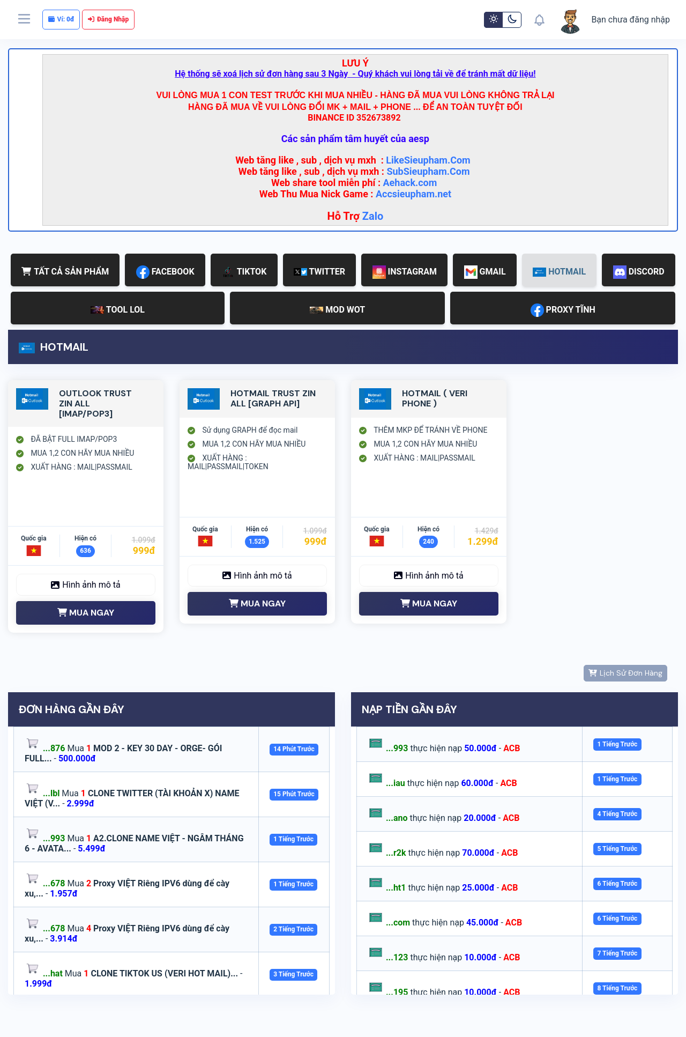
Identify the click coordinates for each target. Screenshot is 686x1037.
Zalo (372, 216)
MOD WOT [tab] (337, 310)
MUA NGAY (85, 612)
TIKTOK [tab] (243, 272)
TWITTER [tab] (319, 271)
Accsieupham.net (413, 193)
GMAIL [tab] (485, 272)
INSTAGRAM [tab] (404, 272)
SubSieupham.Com (427, 171)
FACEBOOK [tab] (165, 272)
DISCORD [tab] (639, 272)
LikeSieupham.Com (428, 160)
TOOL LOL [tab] (118, 310)
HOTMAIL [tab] (559, 271)
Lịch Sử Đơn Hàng (625, 673)
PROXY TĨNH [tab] (563, 310)
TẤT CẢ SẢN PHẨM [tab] (65, 271)
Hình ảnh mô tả (85, 585)
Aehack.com (410, 182)
